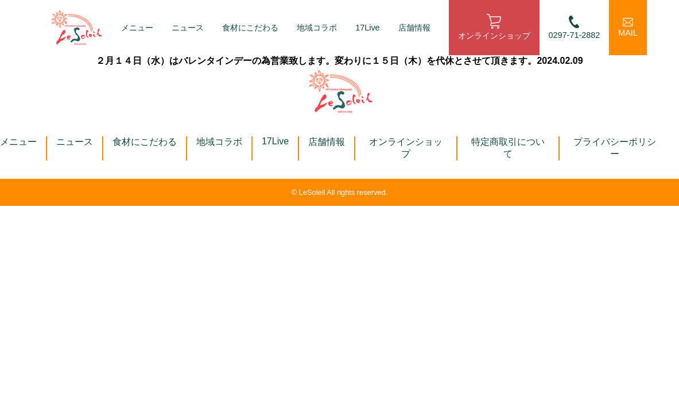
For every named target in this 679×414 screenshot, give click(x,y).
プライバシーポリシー (614, 148)
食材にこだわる (250, 27)
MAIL (628, 27)
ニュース (188, 27)
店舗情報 (414, 27)
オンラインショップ (494, 27)
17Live (367, 27)
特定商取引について (508, 148)
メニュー (137, 27)
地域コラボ (317, 27)
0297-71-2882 (574, 27)
